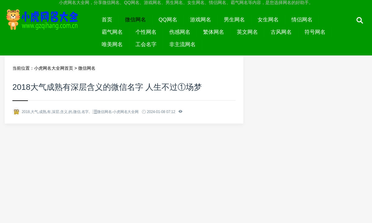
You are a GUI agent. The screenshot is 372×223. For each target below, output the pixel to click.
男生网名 (234, 20)
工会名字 (146, 44)
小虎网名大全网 (50, 25)
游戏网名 (200, 20)
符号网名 (315, 32)
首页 (107, 20)
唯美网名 (112, 44)
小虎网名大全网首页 (53, 68)
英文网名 (247, 32)
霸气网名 (112, 32)
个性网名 (146, 32)
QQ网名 (168, 20)
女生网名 (268, 20)
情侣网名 (301, 20)
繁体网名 (213, 32)
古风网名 (281, 32)
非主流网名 (182, 44)
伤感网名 (179, 32)
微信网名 (135, 20)
